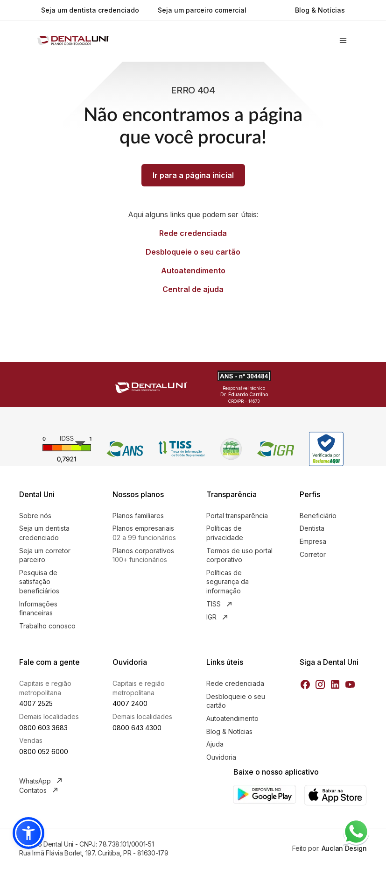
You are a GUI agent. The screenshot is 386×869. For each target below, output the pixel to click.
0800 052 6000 (43, 751)
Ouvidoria (221, 757)
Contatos (39, 790)
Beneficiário (318, 516)
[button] (28, 833)
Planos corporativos (146, 555)
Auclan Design (343, 848)
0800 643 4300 (136, 728)
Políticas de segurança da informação (227, 582)
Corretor (313, 554)
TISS (220, 604)
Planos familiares (138, 516)
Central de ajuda (193, 289)
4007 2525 (36, 703)
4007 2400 (129, 703)
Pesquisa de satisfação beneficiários (39, 582)
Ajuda (215, 744)
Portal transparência (237, 516)
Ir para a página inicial (193, 175)
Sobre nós (35, 516)
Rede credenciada (193, 233)
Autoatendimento (193, 270)
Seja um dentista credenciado (90, 10)
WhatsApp (41, 780)
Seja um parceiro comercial (202, 10)
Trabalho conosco (47, 626)
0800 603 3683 (43, 728)
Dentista (312, 528)
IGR (218, 617)
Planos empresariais (146, 533)
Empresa (313, 541)
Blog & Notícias (320, 10)
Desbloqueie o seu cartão (193, 251)
